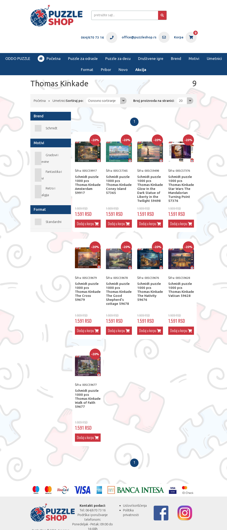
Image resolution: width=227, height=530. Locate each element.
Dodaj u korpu (88, 223)
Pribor (106, 69)
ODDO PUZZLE (17, 58)
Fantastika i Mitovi (48, 175)
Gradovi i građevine (46, 158)
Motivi (194, 58)
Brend (176, 58)
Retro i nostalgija (45, 191)
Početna (49, 58)
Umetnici (214, 58)
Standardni (53, 222)
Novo (123, 69)
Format (87, 69)
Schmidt (51, 128)
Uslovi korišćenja (135, 505)
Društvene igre (150, 58)
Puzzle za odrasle (83, 58)
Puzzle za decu (118, 58)
